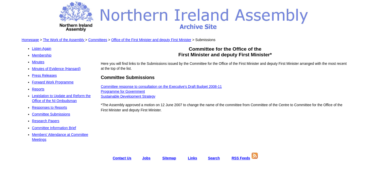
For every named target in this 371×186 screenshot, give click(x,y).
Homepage (30, 40)
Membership (42, 55)
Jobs (146, 158)
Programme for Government (123, 92)
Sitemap (169, 158)
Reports (38, 89)
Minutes (38, 62)
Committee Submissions (51, 114)
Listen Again (41, 49)
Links (192, 158)
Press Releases (44, 76)
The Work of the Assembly (64, 40)
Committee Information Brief (54, 128)
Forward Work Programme (53, 82)
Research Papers (45, 121)
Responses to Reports (49, 108)
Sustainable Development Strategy (128, 96)
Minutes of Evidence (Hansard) (56, 69)
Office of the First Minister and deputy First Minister (151, 40)
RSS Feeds (241, 158)
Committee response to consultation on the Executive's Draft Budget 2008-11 (161, 87)
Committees (97, 40)
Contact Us (122, 158)
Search (214, 158)
